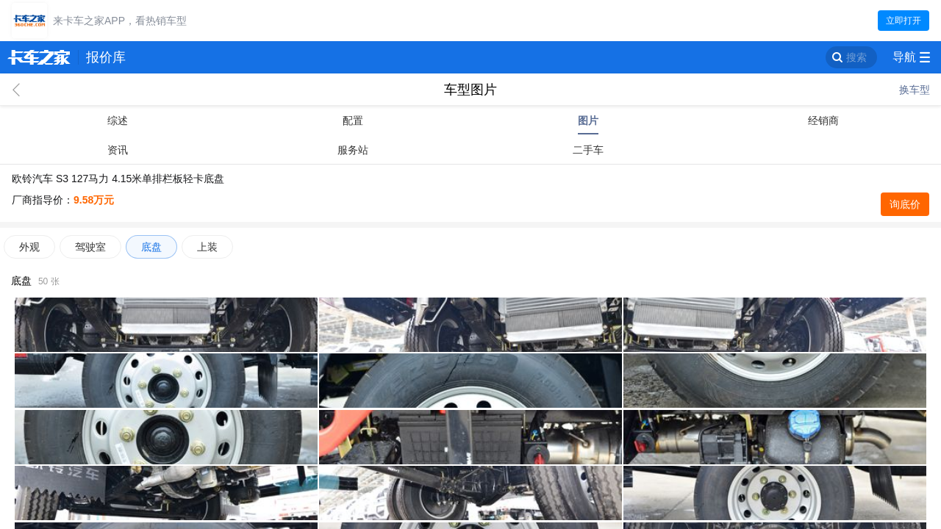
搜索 (856, 57)
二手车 (588, 150)
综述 (117, 120)
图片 (588, 120)
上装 (207, 247)
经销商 (823, 120)
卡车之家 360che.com (39, 57)
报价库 (106, 57)
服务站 (352, 150)
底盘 (151, 247)
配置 (353, 120)
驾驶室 (90, 247)
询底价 (905, 204)
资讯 (117, 150)
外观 (29, 247)
